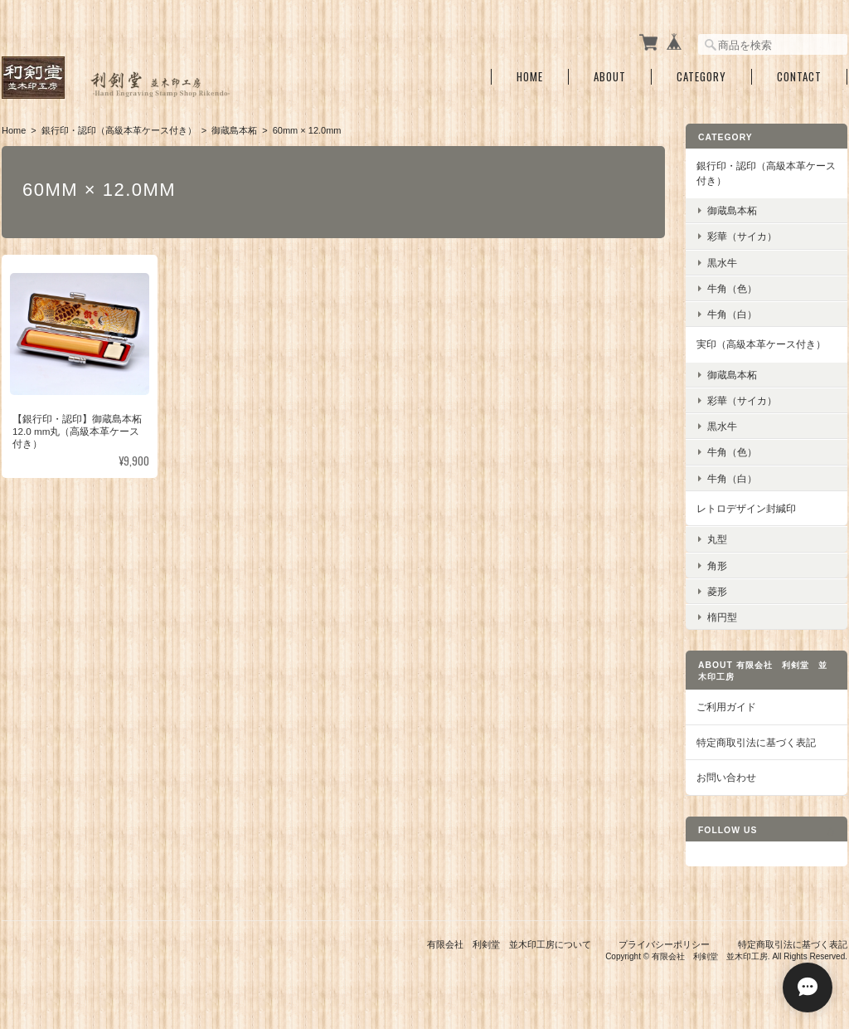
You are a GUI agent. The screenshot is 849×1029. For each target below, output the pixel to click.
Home (530, 77)
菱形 (717, 591)
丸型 (717, 539)
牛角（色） (732, 288)
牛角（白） (732, 314)
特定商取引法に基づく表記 (756, 742)
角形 (717, 565)
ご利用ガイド (726, 706)
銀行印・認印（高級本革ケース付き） (118, 130)
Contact (799, 77)
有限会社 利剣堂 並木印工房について (509, 944)
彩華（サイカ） (742, 236)
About (610, 77)
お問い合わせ (726, 777)
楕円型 (722, 617)
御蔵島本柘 (234, 130)
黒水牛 (722, 262)
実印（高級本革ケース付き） (761, 344)
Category (701, 77)
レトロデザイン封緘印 (746, 508)
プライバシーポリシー (664, 944)
